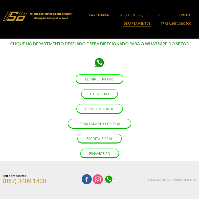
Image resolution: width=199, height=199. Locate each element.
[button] (99, 79)
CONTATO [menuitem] (184, 15)
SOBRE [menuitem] (162, 15)
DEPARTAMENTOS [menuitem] (137, 23)
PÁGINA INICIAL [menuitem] (99, 15)
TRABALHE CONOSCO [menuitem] (176, 23)
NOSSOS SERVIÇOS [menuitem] (133, 15)
